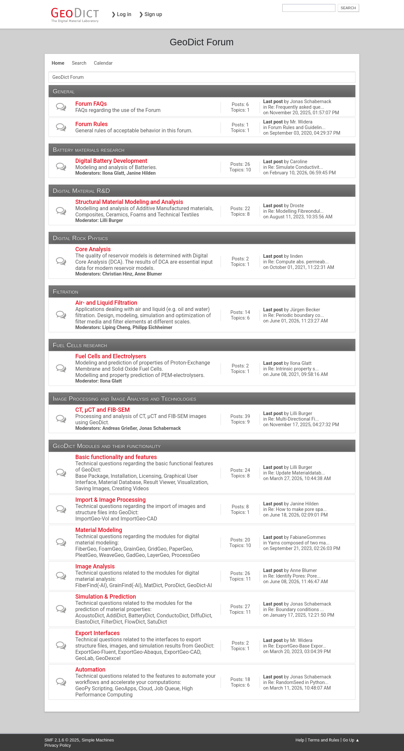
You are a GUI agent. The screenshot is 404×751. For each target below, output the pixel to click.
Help (299, 740)
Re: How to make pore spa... (297, 509)
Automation (90, 669)
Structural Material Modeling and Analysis (129, 202)
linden (296, 256)
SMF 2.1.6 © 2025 (61, 740)
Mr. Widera (301, 122)
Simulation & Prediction (105, 596)
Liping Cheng (116, 327)
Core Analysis (93, 249)
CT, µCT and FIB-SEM (102, 410)
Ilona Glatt (113, 173)
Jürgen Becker (305, 310)
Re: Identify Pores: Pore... (294, 576)
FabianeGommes (308, 537)
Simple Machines (98, 740)
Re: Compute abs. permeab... (298, 262)
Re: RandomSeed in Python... (298, 682)
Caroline (299, 162)
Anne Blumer (148, 274)
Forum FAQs (91, 103)
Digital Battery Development (111, 161)
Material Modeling (98, 530)
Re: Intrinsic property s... (293, 369)
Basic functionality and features (116, 457)
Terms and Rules (323, 740)
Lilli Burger (111, 220)
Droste (297, 206)
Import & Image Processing (110, 500)
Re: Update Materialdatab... (296, 473)
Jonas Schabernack (310, 101)
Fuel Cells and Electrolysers (110, 356)
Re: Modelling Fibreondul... (296, 211)
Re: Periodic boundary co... (296, 315)
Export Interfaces (97, 633)
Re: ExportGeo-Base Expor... (297, 646)
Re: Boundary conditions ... (296, 609)
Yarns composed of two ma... (299, 543)
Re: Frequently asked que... (296, 107)
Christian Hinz (117, 274)
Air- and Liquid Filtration (106, 302)
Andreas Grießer (119, 428)
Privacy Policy (57, 745)
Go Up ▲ (351, 740)
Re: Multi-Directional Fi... (293, 419)
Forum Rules (91, 124)
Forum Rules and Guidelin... (297, 127)
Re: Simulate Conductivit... (295, 167)
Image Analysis (95, 566)
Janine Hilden (141, 173)
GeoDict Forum (202, 42)
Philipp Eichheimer (152, 327)
